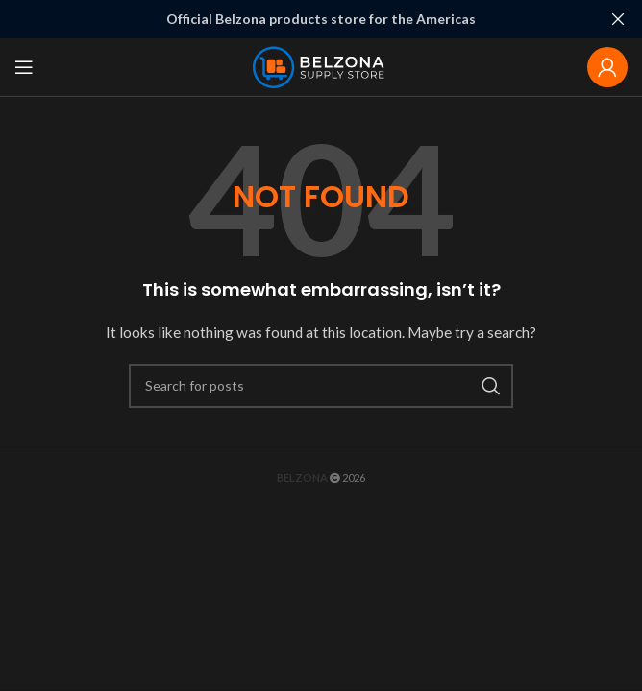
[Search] (321, 385)
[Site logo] (321, 65)
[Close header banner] (618, 19)
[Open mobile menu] (24, 66)
